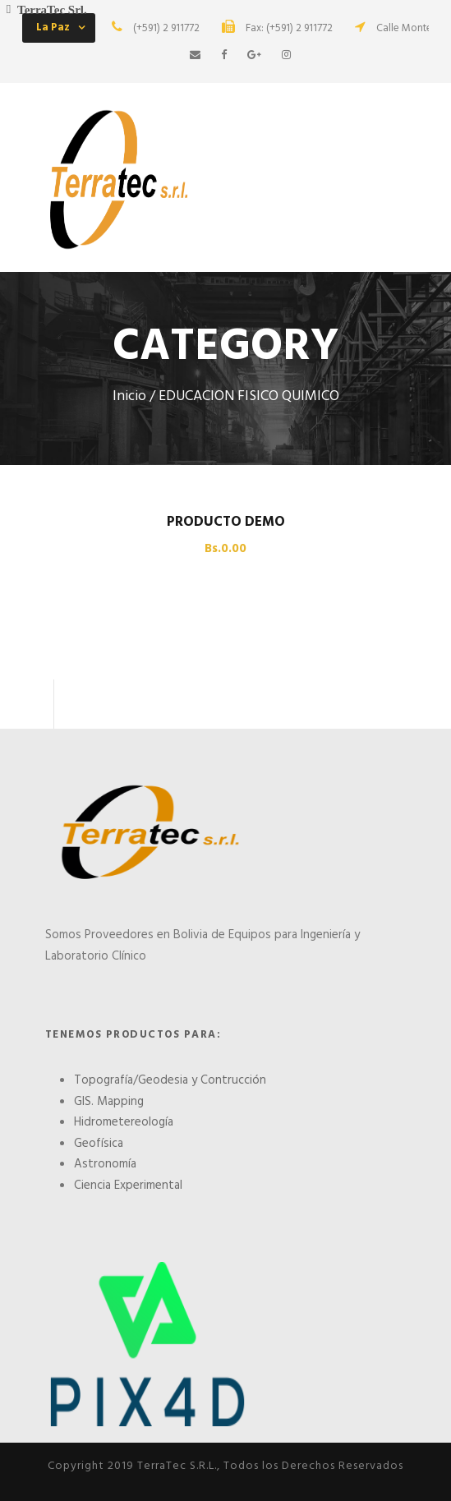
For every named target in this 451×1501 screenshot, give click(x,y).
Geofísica (98, 1143)
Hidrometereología (123, 1122)
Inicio (129, 396)
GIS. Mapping (109, 1102)
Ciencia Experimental (128, 1185)
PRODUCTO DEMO (226, 522)
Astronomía (105, 1164)
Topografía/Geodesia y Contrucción (170, 1080)
